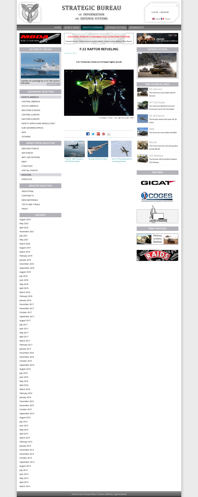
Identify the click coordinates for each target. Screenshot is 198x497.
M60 (151, 129)
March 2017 (25, 340)
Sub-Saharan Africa (32, 127)
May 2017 (24, 332)
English (156, 19)
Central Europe (31, 114)
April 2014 (24, 482)
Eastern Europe (31, 119)
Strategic (27, 166)
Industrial (28, 191)
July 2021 (24, 235)
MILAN (153, 142)
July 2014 (24, 470)
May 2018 (24, 284)
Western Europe (31, 110)
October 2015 (26, 409)
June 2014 (24, 474)
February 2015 (26, 441)
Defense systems (116, 27)
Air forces (27, 152)
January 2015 (25, 446)
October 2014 (26, 458)
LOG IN (155, 12)
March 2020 (25, 243)
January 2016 (25, 397)
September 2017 (27, 316)
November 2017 (27, 308)
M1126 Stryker (157, 102)
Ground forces (30, 148)
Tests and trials (31, 204)
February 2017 (26, 344)
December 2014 (27, 449)
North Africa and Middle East (38, 123)
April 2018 (24, 288)
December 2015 (27, 401)
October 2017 (26, 312)
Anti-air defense (31, 157)
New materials (30, 200)
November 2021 (27, 231)
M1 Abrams (155, 89)
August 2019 (25, 247)
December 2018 (27, 264)
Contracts (28, 195)
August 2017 (25, 320)
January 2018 (25, 300)
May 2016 (24, 381)
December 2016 (27, 352)
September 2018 (27, 268)
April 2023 (24, 227)
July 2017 (24, 324)
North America (30, 97)
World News (71, 27)
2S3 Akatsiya (156, 155)
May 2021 (24, 239)
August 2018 (25, 272)
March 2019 (25, 251)
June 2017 (24, 328)
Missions (26, 174)
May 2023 (24, 223)
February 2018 (26, 296)
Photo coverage (92, 27)
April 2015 (24, 433)
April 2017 (24, 336)
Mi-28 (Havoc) (156, 115)
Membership (136, 27)
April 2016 (24, 385)
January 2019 (25, 260)
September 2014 (27, 462)
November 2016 (27, 357)
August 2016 (25, 369)
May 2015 (24, 429)
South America (30, 105)
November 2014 (27, 454)
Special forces (30, 170)
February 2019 (26, 255)
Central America (31, 101)
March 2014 (25, 486)
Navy (24, 161)
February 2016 (26, 393)
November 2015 (27, 405)
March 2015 (25, 437)
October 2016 (26, 361)
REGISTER (165, 12)
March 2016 (25, 389)
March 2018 (25, 292)
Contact (100, 494)
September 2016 (27, 365)
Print (25, 208)
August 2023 (25, 219)
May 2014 (24, 478)
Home (57, 27)
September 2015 (27, 413)
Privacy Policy (90, 494)
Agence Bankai (120, 494)
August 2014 (25, 466)
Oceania (26, 136)
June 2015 (24, 425)
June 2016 (24, 377)
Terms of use (77, 494)
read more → (53, 84)
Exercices (27, 179)
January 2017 (25, 349)
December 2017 (27, 304)
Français (165, 19)
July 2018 (24, 276)
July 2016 (24, 373)
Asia (24, 132)
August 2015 (25, 417)
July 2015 (24, 421)
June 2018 (24, 280)
